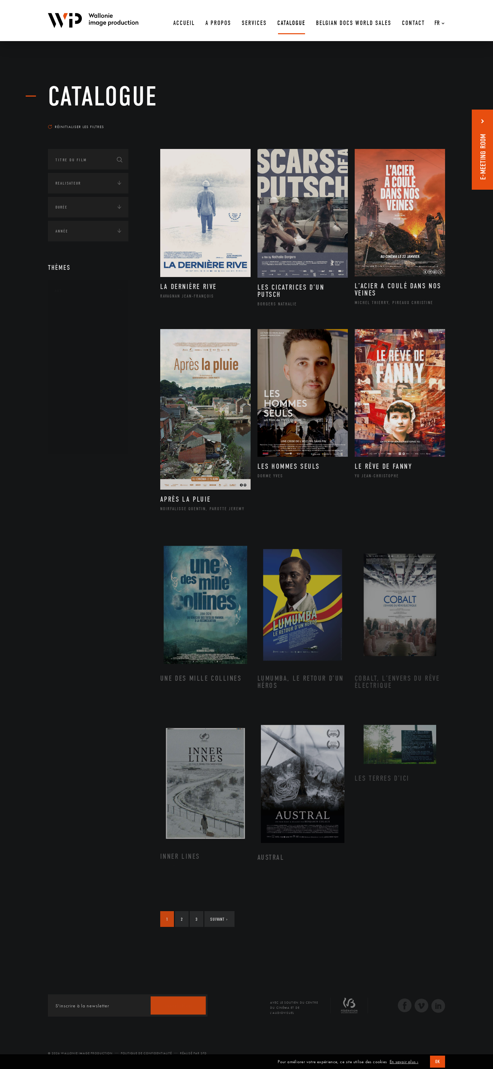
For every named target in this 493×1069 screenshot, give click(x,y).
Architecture (76, 311)
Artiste (70, 333)
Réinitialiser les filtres (76, 126)
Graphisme (73, 354)
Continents (67, 465)
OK (437, 1062)
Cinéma (70, 343)
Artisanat (73, 322)
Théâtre (70, 442)
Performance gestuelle (88, 409)
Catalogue (102, 96)
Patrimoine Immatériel (87, 387)
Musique (71, 376)
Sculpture (73, 431)
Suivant (219, 919)
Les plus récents (428, 120)
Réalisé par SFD (193, 1053)
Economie (65, 507)
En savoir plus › (404, 1061)
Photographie (77, 420)
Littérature (74, 365)
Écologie (64, 486)
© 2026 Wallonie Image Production (80, 1053)
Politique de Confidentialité (146, 1053)
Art (58, 290)
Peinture (71, 398)
